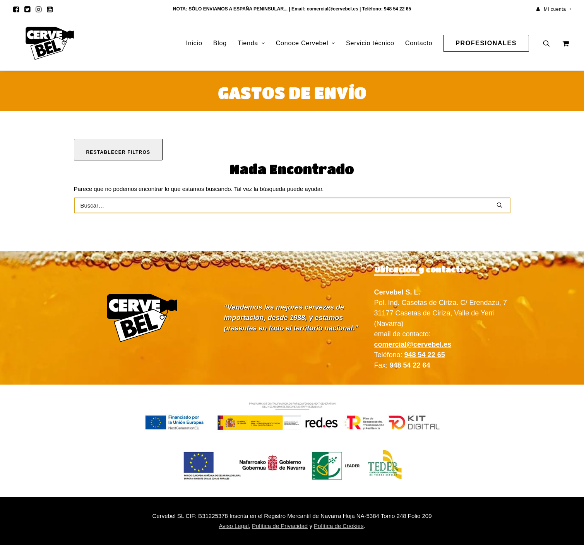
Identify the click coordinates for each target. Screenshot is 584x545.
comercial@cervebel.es (332, 9)
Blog (220, 43)
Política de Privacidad (280, 526)
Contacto (418, 43)
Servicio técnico (370, 43)
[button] (16, 9)
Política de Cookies (338, 526)
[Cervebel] (38, 43)
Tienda (251, 43)
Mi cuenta (557, 9)
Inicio (194, 43)
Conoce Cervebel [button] (305, 43)
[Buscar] (292, 205)
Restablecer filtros (118, 152)
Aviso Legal (233, 526)
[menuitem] (554, 9)
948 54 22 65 (424, 355)
